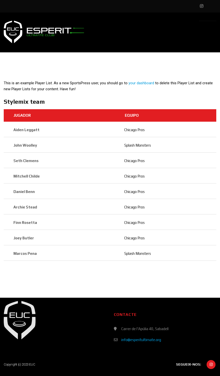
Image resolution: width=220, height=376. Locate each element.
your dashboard (141, 83)
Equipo (132, 115)
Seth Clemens (26, 161)
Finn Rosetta (25, 222)
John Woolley (25, 145)
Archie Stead (25, 207)
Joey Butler (23, 238)
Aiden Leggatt (26, 130)
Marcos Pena (25, 253)
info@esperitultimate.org (141, 340)
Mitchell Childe (26, 176)
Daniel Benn (24, 191)
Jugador (22, 115)
